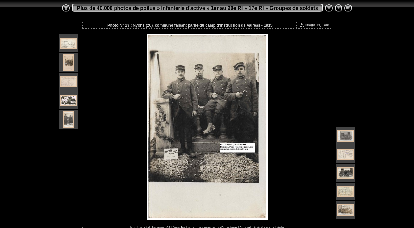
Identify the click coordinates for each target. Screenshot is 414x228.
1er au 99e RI (227, 8)
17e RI (256, 8)
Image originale (314, 25)
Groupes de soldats (294, 8)
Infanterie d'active (183, 8)
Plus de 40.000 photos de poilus (116, 8)
